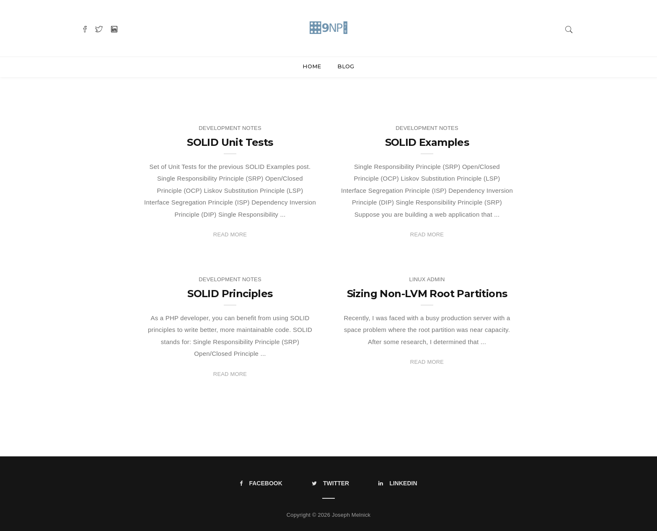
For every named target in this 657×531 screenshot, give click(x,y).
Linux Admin (427, 279)
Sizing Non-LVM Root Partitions (427, 294)
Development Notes (230, 128)
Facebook (261, 483)
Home (312, 66)
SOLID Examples (427, 142)
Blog (345, 66)
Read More (230, 234)
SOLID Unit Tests (230, 142)
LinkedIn (397, 483)
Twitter (330, 483)
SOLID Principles (229, 294)
